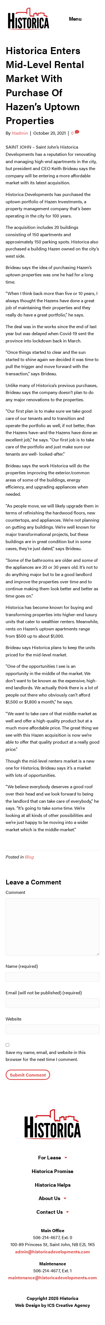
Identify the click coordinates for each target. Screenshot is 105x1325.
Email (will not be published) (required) (44, 992)
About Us (49, 1198)
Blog (29, 856)
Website (13, 1018)
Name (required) (22, 966)
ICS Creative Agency (68, 1305)
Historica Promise (52, 1171)
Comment (15, 892)
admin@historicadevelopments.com (52, 1251)
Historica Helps (53, 1184)
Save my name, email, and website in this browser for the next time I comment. (46, 1056)
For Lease (49, 1157)
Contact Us (49, 1211)
